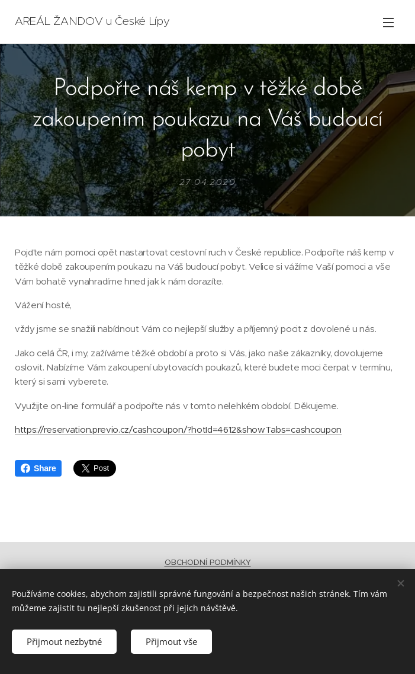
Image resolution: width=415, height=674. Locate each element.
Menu (388, 22)
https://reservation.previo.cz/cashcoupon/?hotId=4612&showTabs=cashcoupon (178, 429)
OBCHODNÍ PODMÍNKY (208, 562)
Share (38, 468)
